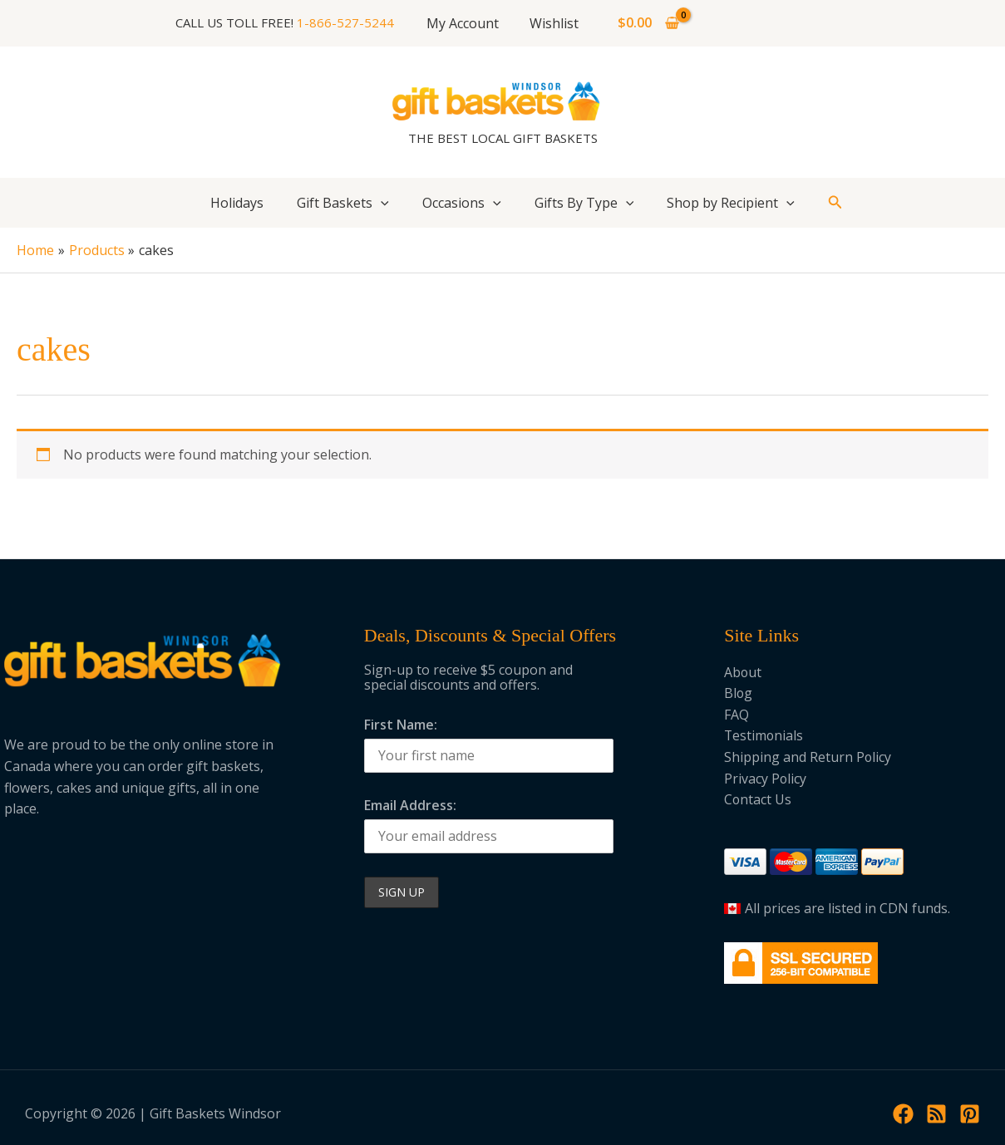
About (743, 672)
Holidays (237, 203)
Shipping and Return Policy (808, 757)
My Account (465, 23)
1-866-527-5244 (350, 22)
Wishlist (552, 23)
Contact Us (758, 799)
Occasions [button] (461, 203)
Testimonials (764, 735)
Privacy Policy (765, 778)
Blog (738, 693)
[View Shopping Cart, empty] (644, 23)
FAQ (736, 714)
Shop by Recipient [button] (731, 203)
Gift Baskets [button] (343, 203)
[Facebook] (903, 1113)
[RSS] (936, 1113)
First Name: (400, 724)
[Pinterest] (969, 1113)
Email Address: (410, 805)
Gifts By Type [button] (584, 203)
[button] (380, 203)
